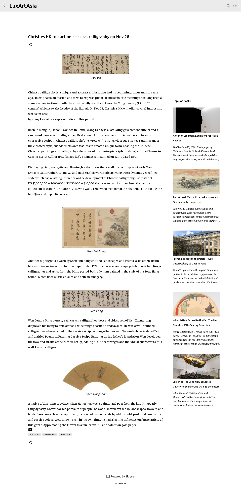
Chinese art (50, 434)
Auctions (34, 434)
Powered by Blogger (120, 476)
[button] (30, 44)
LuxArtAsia (23, 6)
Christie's (65, 434)
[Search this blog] (220, 6)
